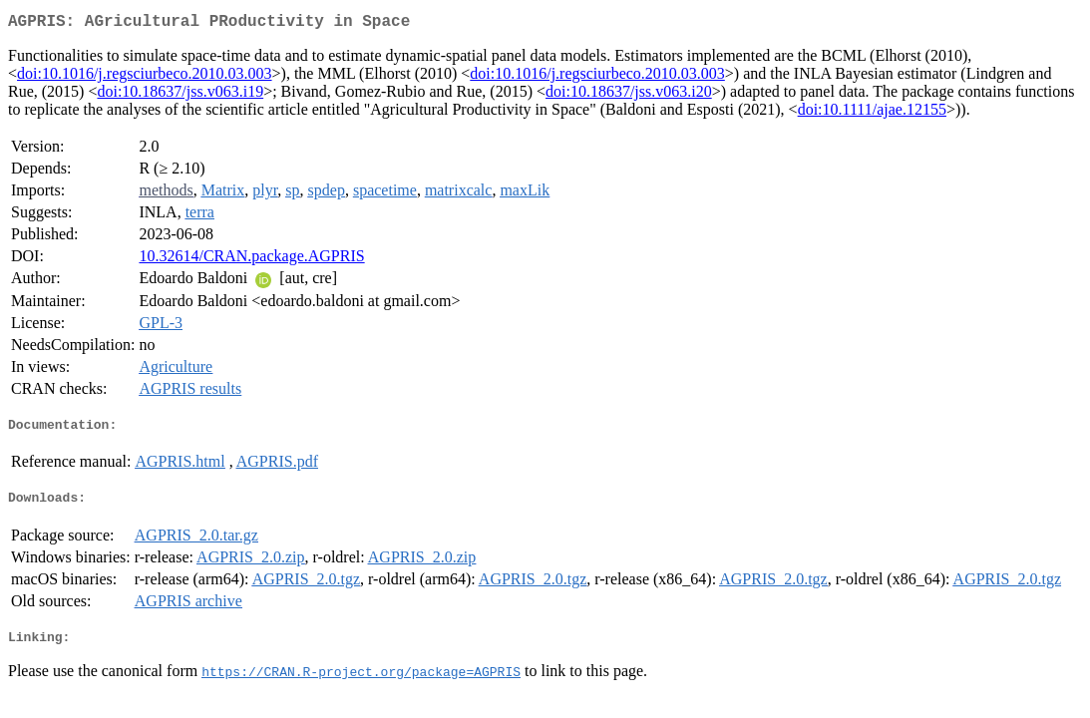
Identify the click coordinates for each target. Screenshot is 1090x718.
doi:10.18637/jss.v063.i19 (180, 95)
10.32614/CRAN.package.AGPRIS (251, 259)
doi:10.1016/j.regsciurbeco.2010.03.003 (144, 77)
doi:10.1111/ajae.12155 (872, 113)
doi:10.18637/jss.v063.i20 (628, 95)
